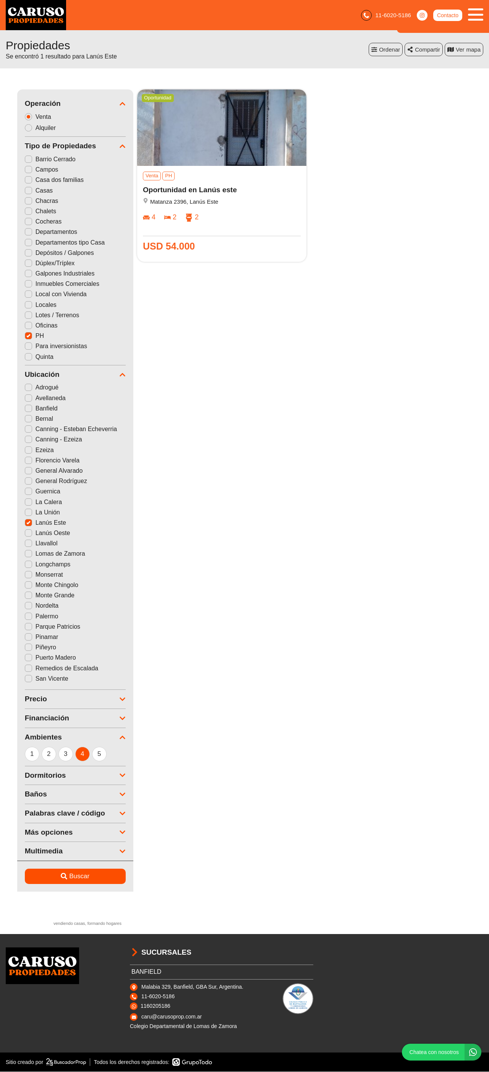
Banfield (29, 408)
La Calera (31, 502)
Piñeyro (29, 647)
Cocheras (31, 221)
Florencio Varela (40, 460)
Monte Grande (38, 595)
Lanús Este (34, 523)
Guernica (31, 491)
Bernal (27, 419)
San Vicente (35, 678)
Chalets (29, 211)
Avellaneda (33, 398)
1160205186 (155, 1006)
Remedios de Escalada (50, 668)
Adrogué (30, 387)
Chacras (30, 201)
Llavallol (29, 543)
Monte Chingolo (40, 585)
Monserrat (32, 575)
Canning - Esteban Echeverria (59, 429)
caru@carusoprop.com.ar (171, 1017)
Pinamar (30, 637)
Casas (27, 190)
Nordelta (30, 606)
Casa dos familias (42, 180)
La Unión (31, 512)
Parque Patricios (41, 627)
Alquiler (31, 127)
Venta (29, 116)
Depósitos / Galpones (48, 252)
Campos (30, 170)
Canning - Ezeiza (42, 439)
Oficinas (29, 325)
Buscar (64, 876)
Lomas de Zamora (43, 554)
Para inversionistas (44, 346)
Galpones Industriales (48, 273)
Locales (29, 304)
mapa (464, 49)
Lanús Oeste (36, 533)
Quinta (27, 356)
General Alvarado (42, 471)
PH (22, 336)
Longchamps (36, 564)
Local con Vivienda (44, 294)
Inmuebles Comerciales (50, 284)
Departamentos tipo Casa (53, 242)
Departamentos (39, 232)
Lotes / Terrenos (40, 315)
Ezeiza (27, 450)
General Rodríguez (44, 481)
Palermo (30, 616)
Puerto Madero (39, 658)
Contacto (447, 15)
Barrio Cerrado (38, 159)
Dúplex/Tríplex (38, 263)
